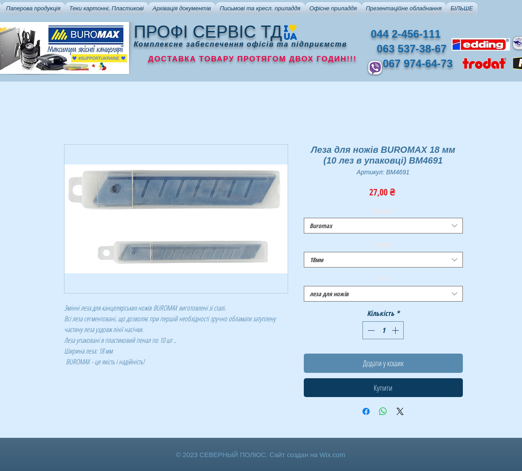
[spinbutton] (383, 330)
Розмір (383, 244)
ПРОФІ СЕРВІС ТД (208, 31)
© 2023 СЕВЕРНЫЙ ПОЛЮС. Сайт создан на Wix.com (260, 454)
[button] (33, 8)
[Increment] (396, 330)
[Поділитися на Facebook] (366, 411)
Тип (383, 278)
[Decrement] (370, 330)
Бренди (383, 210)
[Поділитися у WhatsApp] (383, 411)
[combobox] (383, 225)
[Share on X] (400, 411)
